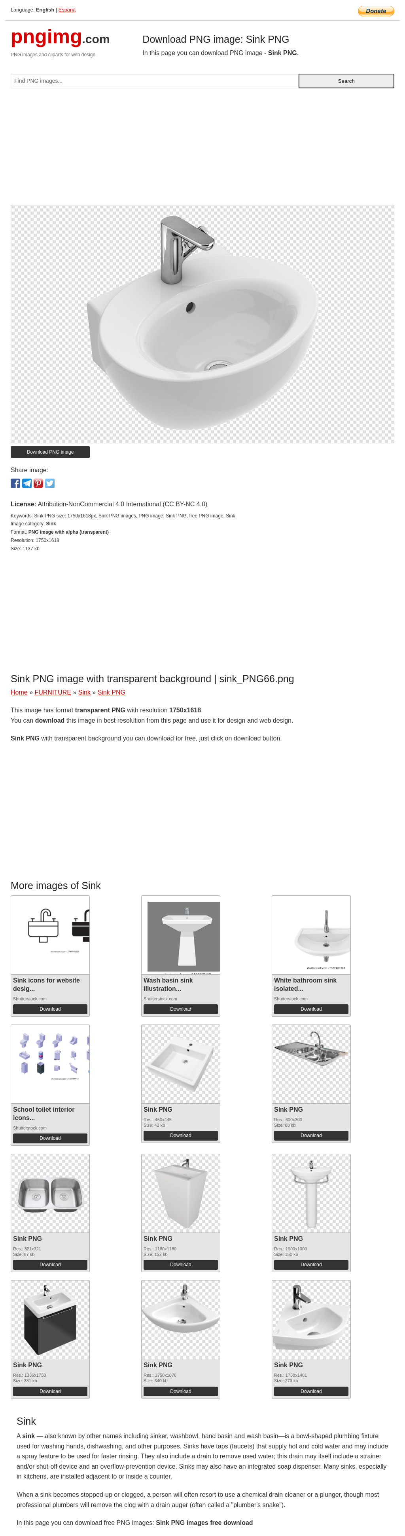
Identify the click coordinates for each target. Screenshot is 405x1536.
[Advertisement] (202, 150)
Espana (67, 10)
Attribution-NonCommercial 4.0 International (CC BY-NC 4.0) (122, 504)
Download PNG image (50, 452)
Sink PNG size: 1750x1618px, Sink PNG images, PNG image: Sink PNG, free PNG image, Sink (134, 516)
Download (50, 1009)
